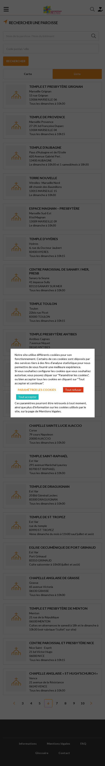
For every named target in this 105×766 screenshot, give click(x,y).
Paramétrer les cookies (37, 389)
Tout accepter (27, 397)
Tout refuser (73, 389)
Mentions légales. (50, 411)
